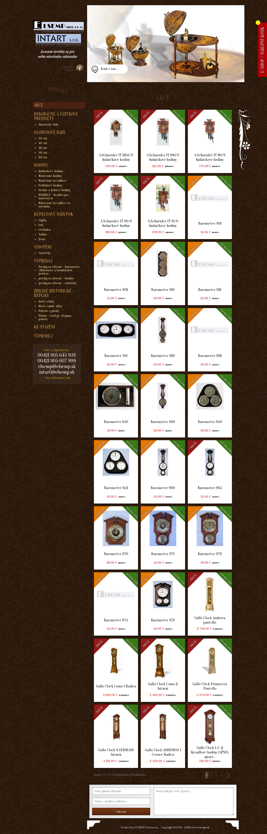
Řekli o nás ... (110, 69)
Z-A (108, 774)
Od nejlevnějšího (120, 774)
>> (228, 775)
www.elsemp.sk (200, 827)
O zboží (134, 10)
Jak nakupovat (188, 10)
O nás (120, 10)
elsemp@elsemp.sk (57, 366)
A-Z (103, 774)
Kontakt (209, 10)
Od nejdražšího (137, 774)
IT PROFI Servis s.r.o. (147, 827)
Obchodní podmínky (158, 10)
